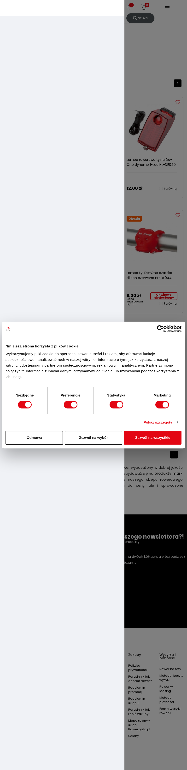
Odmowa (34, 437)
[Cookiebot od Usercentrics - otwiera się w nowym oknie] (160, 328)
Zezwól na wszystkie (152, 437)
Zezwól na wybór (93, 437)
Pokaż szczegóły (158, 422)
